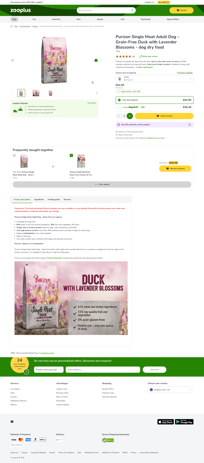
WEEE (124, 452)
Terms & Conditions (66, 452)
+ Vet (122, 19)
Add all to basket (178, 169)
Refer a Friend (62, 397)
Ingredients (39, 199)
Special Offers (173, 19)
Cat (34, 19)
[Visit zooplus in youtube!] (12, 421)
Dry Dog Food (25, 26)
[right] (96, 60)
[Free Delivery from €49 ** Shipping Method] (59, 440)
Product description (22, 199)
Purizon (35, 26)
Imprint (52, 452)
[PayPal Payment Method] (35, 440)
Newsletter (60, 400)
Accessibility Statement (148, 452)
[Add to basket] (164, 116)
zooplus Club (61, 389)
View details (102, 184)
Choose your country (157, 383)
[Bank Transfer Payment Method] (16, 444)
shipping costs (152, 138)
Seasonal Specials (109, 397)
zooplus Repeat (62, 404)
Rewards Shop (62, 393)
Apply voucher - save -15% (130, 91)
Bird (78, 19)
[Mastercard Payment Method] (21, 440)
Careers (24, 452)
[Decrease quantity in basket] (119, 116)
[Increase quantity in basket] (130, 116)
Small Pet (56, 19)
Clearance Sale (108, 393)
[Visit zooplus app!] (165, 424)
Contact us (149, 2)
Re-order (164, 2)
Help (12, 393)
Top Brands (145, 19)
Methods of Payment (110, 452)
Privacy (133, 452)
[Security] (108, 441)
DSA (79, 452)
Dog (14, 19)
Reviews (67, 199)
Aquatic (100, 19)
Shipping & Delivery (18, 400)
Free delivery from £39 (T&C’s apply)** (26, 2)
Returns (13, 404)
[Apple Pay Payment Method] (43, 440)
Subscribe (154, 369)
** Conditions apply (46, 353)
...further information (144, 67)
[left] (12, 60)
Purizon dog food (54, 258)
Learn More (92, 103)
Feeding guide (54, 199)
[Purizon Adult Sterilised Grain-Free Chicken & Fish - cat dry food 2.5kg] (81, 161)
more (141, 132)
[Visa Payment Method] (13, 440)
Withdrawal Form (91, 452)
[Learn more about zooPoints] (189, 124)
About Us (14, 452)
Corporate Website (38, 452)
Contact (13, 397)
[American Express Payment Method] (28, 440)
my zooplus (15, 389)
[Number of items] (124, 116)
